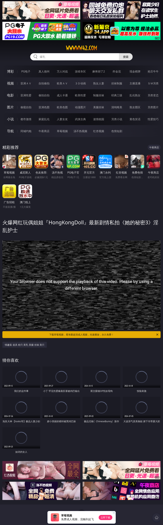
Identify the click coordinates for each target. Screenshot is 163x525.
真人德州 (44, 71)
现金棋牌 (135, 71)
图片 (10, 107)
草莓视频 (62, 131)
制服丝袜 (98, 95)
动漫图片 (80, 107)
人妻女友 (62, 119)
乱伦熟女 (135, 95)
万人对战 (62, 71)
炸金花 (117, 71)
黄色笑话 (135, 119)
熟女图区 (135, 107)
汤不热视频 (80, 131)
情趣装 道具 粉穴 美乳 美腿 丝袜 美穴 (24, 344)
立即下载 (105, 517)
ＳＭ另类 (153, 83)
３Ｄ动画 (80, 83)
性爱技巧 (153, 119)
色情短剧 (116, 131)
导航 (10, 131)
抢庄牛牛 (153, 71)
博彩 (10, 71)
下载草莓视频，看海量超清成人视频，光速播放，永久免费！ (104, 335)
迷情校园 (98, 119)
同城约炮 (25, 131)
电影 (10, 95)
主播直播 (135, 83)
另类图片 (153, 107)
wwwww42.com (81, 48)
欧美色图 (62, 107)
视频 (10, 83)
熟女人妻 (98, 83)
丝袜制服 (116, 83)
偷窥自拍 (25, 107)
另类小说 (116, 119)
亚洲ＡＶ (25, 83)
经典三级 (116, 95)
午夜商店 (44, 131)
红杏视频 (98, 131)
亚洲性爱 (25, 95)
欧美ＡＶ (62, 83)
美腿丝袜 (98, 107)
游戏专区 (80, 71)
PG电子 (25, 71)
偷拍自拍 (44, 95)
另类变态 (153, 95)
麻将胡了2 (98, 71)
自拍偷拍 (44, 83)
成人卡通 (62, 95)
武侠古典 (80, 119)
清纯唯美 (116, 107)
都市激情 (25, 119)
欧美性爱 (80, 95)
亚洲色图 (44, 107)
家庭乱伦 (44, 119)
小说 (10, 119)
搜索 (126, 57)
